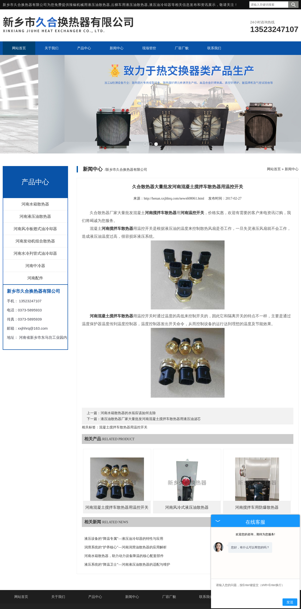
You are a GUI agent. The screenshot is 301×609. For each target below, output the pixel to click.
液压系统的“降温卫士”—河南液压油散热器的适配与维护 (127, 542)
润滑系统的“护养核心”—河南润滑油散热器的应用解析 (125, 525)
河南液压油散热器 (35, 194)
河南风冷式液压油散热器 (187, 485)
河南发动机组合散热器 (35, 219)
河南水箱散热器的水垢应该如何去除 (128, 390)
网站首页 (274, 147)
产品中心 (95, 574)
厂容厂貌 (169, 574)
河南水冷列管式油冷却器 (35, 231)
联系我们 (206, 574)
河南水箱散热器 (35, 182)
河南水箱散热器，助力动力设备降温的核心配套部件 (124, 533)
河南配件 (35, 256)
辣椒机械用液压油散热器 (89, 5)
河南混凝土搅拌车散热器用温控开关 (116, 485)
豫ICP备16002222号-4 (196, 598)
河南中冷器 (35, 243)
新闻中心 (292, 147)
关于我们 (58, 574)
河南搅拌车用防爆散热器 (257, 485)
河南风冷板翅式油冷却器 (35, 206)
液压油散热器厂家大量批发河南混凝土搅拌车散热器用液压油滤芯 (151, 396)
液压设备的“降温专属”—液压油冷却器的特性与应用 (123, 516)
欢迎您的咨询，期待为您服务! (255, 534)
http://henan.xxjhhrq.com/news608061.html (174, 176)
